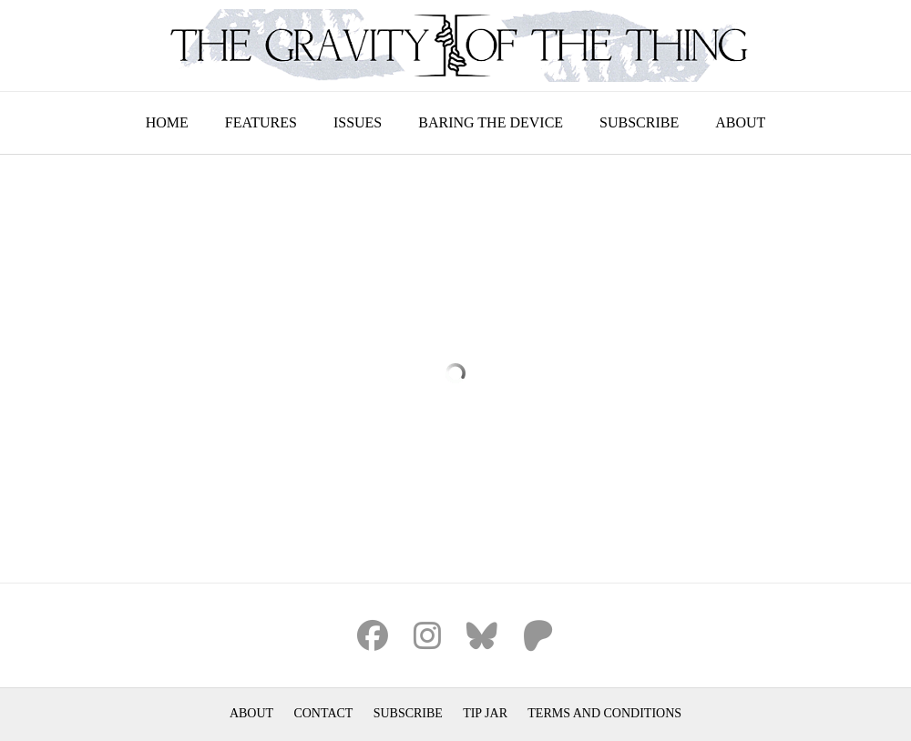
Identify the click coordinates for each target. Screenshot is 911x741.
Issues (357, 122)
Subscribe (639, 122)
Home (167, 122)
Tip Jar (485, 713)
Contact (323, 713)
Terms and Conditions (604, 713)
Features (261, 122)
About (740, 122)
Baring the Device (490, 122)
